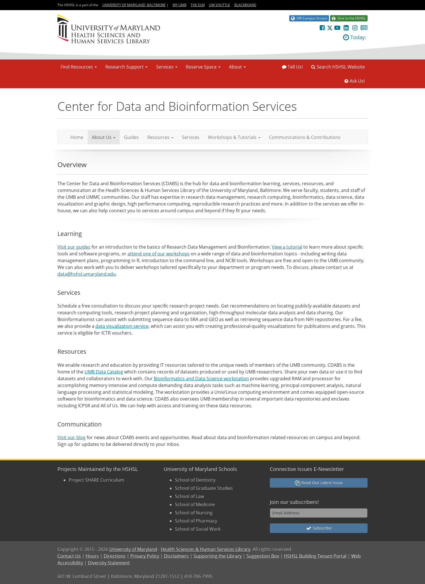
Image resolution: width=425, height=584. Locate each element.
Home (79, 137)
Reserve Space (203, 67)
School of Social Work (198, 529)
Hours (92, 556)
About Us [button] (103, 137)
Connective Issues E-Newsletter (307, 469)
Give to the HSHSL (349, 18)
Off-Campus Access (309, 18)
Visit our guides (73, 247)
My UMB (179, 5)
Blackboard (245, 5)
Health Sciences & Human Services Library (205, 549)
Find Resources (79, 67)
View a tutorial (287, 247)
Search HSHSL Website (338, 67)
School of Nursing (194, 513)
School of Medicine (195, 504)
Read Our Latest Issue (319, 482)
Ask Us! (354, 81)
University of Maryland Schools (200, 469)
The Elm (198, 5)
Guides (131, 137)
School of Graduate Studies (204, 488)
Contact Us (69, 556)
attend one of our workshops (159, 254)
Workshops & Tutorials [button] (234, 137)
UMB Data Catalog (103, 372)
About (237, 67)
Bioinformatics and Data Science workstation (201, 378)
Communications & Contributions (305, 137)
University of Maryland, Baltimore (134, 5)
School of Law (189, 496)
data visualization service (121, 326)
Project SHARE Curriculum (96, 480)
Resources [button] (160, 137)
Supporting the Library (217, 556)
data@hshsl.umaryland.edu (86, 274)
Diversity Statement (109, 563)
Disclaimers (176, 556)
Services (166, 67)
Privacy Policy (144, 556)
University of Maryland (133, 549)
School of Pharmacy (196, 521)
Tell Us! (292, 67)
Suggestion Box (262, 556)
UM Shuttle (219, 5)
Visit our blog (71, 437)
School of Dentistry (195, 480)
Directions (115, 556)
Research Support (126, 67)
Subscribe (318, 528)
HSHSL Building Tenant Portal (315, 556)
